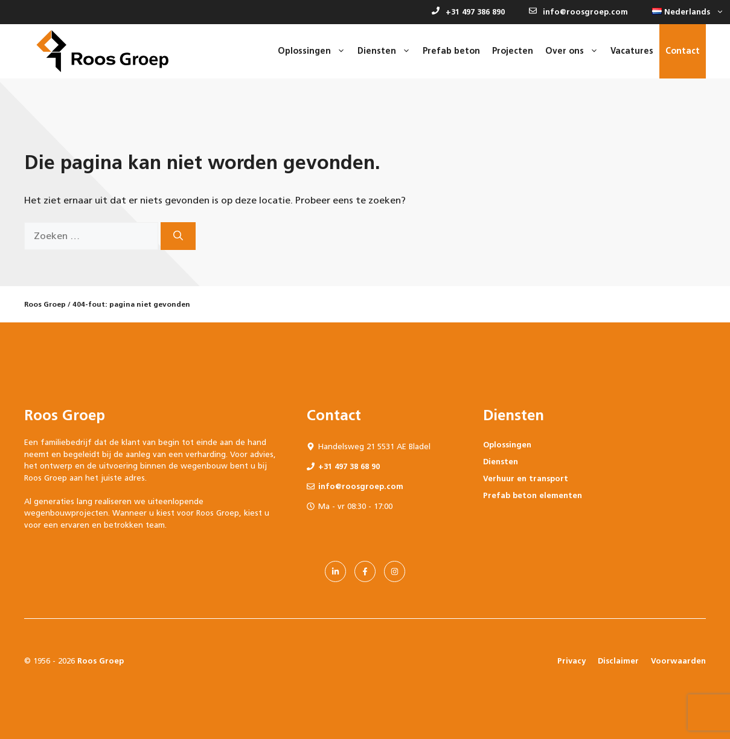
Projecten (512, 51)
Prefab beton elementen (532, 495)
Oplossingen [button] (314, 51)
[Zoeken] (178, 236)
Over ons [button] (574, 51)
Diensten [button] (387, 51)
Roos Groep (45, 304)
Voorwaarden (678, 660)
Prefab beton (451, 51)
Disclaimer (618, 660)
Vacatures (631, 51)
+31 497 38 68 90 (349, 466)
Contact (682, 51)
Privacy (571, 660)
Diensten (500, 461)
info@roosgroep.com (578, 11)
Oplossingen (507, 444)
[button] (685, 12)
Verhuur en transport (525, 478)
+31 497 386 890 (468, 11)
